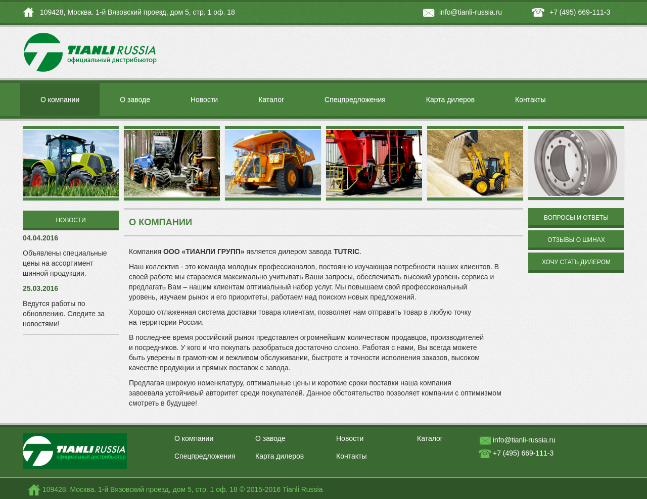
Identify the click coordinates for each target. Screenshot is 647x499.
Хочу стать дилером (576, 262)
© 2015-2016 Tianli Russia (281, 489)
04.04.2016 (40, 238)
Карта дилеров (450, 99)
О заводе (135, 99)
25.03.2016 (40, 288)
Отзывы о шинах (576, 239)
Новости (204, 99)
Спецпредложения (355, 99)
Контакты (530, 99)
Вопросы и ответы (576, 217)
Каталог (271, 99)
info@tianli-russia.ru (470, 12)
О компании (59, 99)
